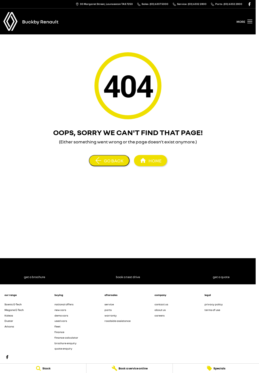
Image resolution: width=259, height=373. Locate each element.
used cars (60, 321)
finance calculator (66, 337)
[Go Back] (109, 160)
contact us (161, 304)
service (109, 304)
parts (108, 310)
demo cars (61, 315)
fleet (57, 326)
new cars (60, 310)
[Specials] (216, 368)
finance (59, 332)
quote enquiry (63, 348)
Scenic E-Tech (13, 304)
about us (160, 310)
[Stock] (43, 368)
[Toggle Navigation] (244, 21)
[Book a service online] (129, 368)
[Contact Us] (104, 4)
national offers (63, 304)
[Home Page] (10, 21)
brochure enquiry (65, 343)
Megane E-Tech (14, 310)
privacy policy (214, 304)
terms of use (212, 310)
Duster (8, 321)
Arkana (9, 326)
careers (160, 315)
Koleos (8, 315)
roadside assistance (117, 321)
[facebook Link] (249, 4)
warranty (110, 315)
